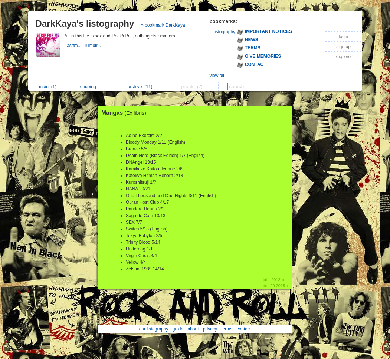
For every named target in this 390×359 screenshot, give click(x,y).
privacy (210, 329)
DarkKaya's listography (85, 24)
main (47, 86)
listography (224, 31)
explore (343, 56)
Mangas (125, 113)
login (343, 36)
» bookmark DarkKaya (163, 25)
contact (244, 329)
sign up (343, 46)
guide (178, 329)
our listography (153, 329)
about (193, 329)
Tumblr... (93, 45)
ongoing (90, 86)
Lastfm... (74, 45)
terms (226, 329)
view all (217, 75)
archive (140, 86)
